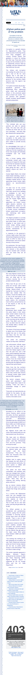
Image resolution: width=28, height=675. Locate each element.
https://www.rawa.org (16, 655)
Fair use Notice (18, 654)
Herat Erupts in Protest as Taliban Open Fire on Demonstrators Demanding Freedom (15, 577)
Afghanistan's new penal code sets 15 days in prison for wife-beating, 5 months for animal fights (15, 599)
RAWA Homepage (13, 652)
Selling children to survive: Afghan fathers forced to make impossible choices (15, 581)
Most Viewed (13, 572)
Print (19, 22)
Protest (16, 567)
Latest (8, 572)
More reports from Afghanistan (16, 653)
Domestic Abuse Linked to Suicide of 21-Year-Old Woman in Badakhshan (15, 604)
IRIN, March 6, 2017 (16, 647)
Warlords (13, 567)
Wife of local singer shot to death (16, 584)
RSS (16, 22)
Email (22, 22)
